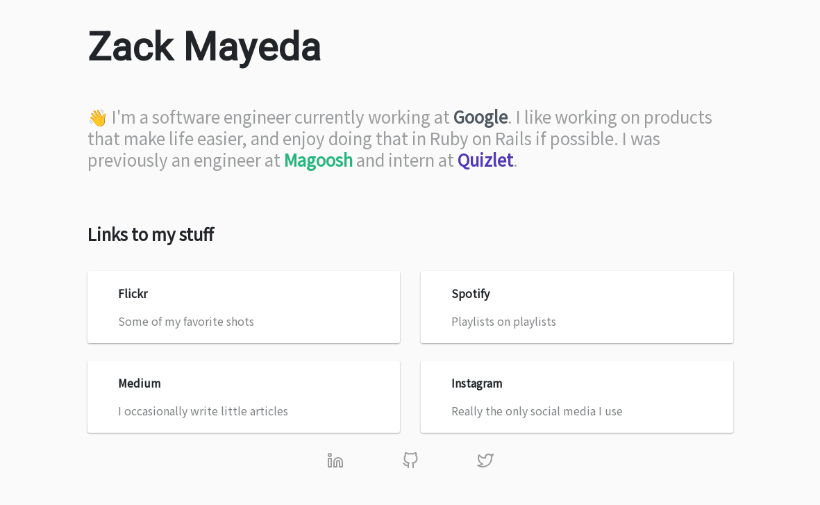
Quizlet (485, 159)
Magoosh (318, 159)
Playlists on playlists (578, 307)
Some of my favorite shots (245, 307)
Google (480, 116)
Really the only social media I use (578, 396)
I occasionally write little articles (245, 396)
